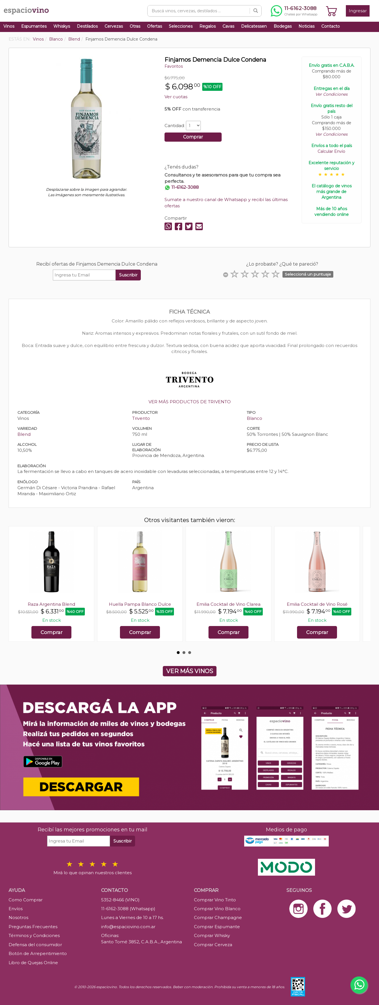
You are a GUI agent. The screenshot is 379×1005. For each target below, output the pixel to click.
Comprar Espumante (217, 926)
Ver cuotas (176, 96)
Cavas (228, 26)
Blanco (254, 418)
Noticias (306, 26)
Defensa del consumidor (35, 944)
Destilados (87, 26)
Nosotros (18, 917)
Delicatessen (254, 26)
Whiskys (61, 26)
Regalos (207, 26)
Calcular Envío (331, 151)
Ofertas (154, 26)
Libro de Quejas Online (33, 962)
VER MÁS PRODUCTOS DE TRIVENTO (190, 401)
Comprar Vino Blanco (217, 908)
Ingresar (358, 10)
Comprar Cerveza (213, 944)
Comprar (193, 137)
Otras (135, 26)
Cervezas (114, 26)
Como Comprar (26, 899)
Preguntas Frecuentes (33, 926)
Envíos (16, 908)
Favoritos (174, 66)
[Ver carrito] (331, 10)
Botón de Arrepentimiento (38, 953)
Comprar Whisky (212, 935)
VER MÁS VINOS (189, 671)
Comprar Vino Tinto (215, 899)
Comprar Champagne (218, 917)
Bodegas (283, 26)
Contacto (330, 26)
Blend (24, 434)
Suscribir (128, 275)
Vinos (8, 26)
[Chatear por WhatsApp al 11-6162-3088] (294, 11)
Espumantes (34, 26)
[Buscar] (255, 10)
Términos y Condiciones (34, 935)
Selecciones (180, 26)
